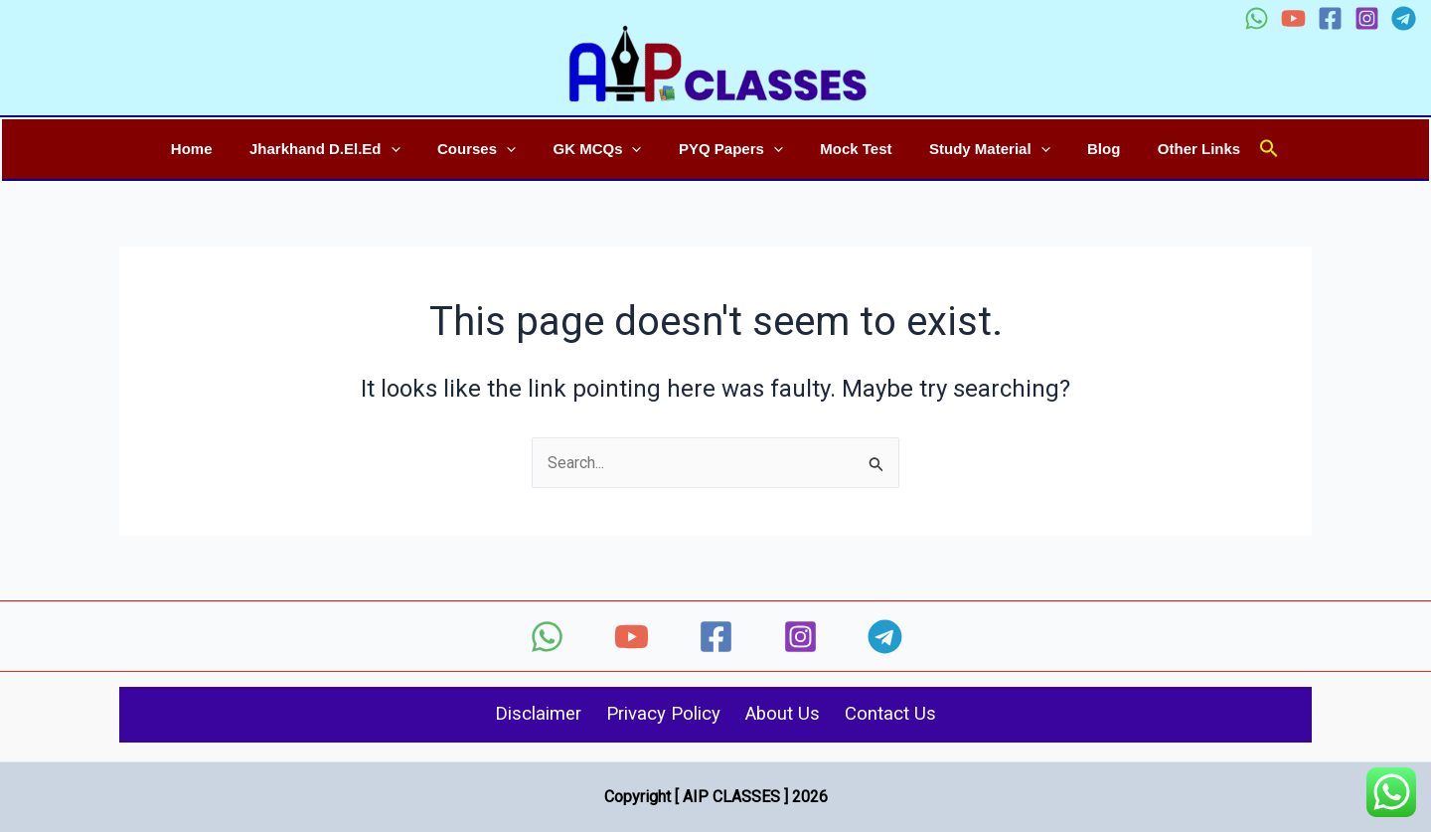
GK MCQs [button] (604, 148)
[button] (412, 149)
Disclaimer (520, 715)
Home (221, 148)
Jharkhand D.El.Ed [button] (346, 148)
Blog (1081, 148)
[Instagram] (1366, 18)
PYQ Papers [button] (731, 148)
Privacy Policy (659, 715)
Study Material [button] (974, 148)
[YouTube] (1293, 18)
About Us (791, 715)
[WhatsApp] (1256, 18)
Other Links (1169, 148)
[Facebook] (1330, 18)
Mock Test (848, 148)
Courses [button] (491, 148)
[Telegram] (1403, 18)
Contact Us (909, 715)
